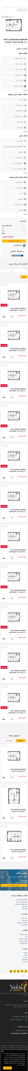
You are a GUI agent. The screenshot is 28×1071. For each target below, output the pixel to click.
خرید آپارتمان (24, 918)
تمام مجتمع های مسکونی (21, 904)
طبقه (26, 268)
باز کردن (25, 90)
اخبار (26, 936)
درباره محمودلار (23, 943)
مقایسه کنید (9, 20)
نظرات (25, 955)
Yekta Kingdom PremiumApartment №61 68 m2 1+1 (17, 551)
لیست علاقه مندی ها (6, 17)
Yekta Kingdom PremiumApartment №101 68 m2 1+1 (17, 712)
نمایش (23, 277)
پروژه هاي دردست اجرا (16, 8)
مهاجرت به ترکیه (23, 939)
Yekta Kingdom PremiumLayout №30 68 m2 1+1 (18, 851)
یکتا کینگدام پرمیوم (7, 8)
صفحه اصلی (24, 8)
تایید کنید (7, 1068)
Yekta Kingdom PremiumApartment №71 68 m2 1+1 (17, 591)
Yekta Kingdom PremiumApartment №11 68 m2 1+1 (17, 350)
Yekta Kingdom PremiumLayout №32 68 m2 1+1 (18, 811)
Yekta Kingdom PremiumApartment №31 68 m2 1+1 (17, 430)
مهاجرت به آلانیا (23, 941)
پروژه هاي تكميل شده (22, 899)
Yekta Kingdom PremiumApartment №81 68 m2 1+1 (17, 631)
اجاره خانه (24, 920)
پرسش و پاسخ (23, 934)
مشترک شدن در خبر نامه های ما (19, 1033)
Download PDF (18, 245)
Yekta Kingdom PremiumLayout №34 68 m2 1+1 (18, 770)
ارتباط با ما (24, 962)
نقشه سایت (24, 959)
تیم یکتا (25, 953)
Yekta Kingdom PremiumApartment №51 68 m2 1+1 (17, 511)
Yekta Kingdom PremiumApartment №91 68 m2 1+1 (17, 672)
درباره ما (25, 957)
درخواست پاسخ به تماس (14, 885)
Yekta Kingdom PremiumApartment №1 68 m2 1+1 (18, 309)
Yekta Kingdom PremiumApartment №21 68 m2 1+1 (17, 390)
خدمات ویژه (24, 925)
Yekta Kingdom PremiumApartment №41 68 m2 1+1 (17, 470)
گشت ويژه (24, 908)
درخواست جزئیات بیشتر (14, 241)
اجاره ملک (24, 906)
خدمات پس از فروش (22, 922)
